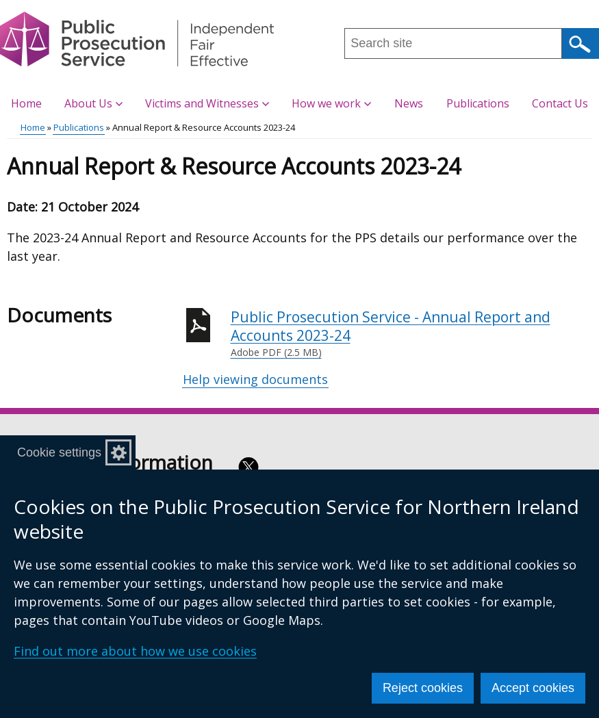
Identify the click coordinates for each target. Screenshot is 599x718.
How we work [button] (331, 103)
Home (26, 103)
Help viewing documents (255, 379)
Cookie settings (59, 452)
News (408, 103)
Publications (477, 103)
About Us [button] (93, 103)
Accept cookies (533, 688)
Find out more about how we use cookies (135, 651)
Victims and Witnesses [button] (207, 103)
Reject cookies (423, 688)
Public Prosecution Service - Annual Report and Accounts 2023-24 (412, 333)
